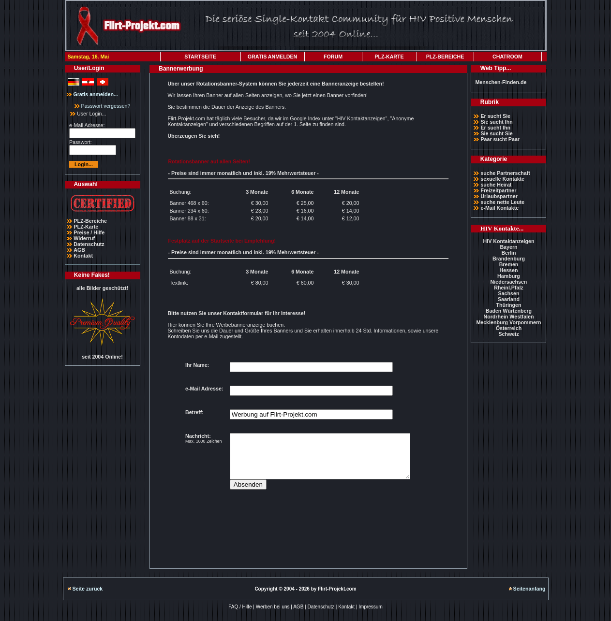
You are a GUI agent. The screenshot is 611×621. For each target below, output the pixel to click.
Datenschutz (89, 244)
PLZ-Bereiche (90, 221)
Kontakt (83, 256)
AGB (79, 250)
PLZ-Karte (86, 227)
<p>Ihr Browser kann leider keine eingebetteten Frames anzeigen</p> (308, 454)
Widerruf (84, 238)
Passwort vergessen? (103, 106)
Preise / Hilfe (89, 232)
